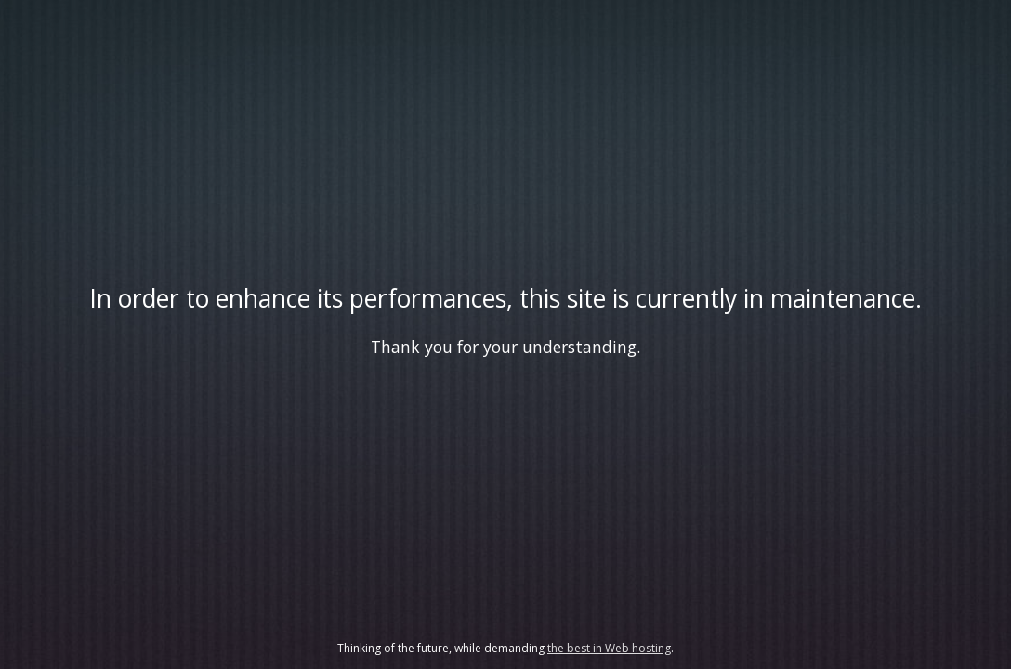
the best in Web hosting (609, 648)
